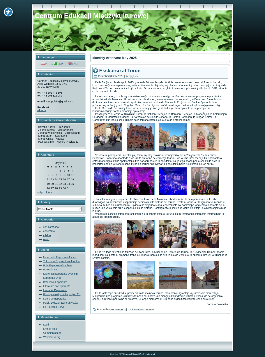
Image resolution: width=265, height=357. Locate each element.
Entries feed (50, 328)
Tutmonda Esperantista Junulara (61, 261)
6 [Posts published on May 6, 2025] (52, 175)
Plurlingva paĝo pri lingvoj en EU (61, 294)
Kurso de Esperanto (54, 298)
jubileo (47, 235)
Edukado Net (50, 269)
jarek (135, 76)
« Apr (40, 192)
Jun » (48, 192)
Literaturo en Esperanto (56, 286)
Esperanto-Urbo (52, 277)
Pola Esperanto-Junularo (57, 265)
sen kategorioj (51, 226)
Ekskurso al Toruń (120, 70)
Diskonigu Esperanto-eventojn (60, 273)
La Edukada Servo (53, 306)
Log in (46, 324)
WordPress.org (51, 337)
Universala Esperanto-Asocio (60, 257)
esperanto (49, 231)
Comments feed (52, 332)
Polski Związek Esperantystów (60, 302)
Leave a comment (143, 309)
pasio (46, 239)
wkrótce (41, 110)
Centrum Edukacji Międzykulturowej (91, 16)
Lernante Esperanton (55, 290)
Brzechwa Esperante (55, 282)
